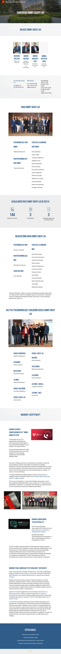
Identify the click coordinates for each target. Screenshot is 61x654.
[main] (30, 11)
